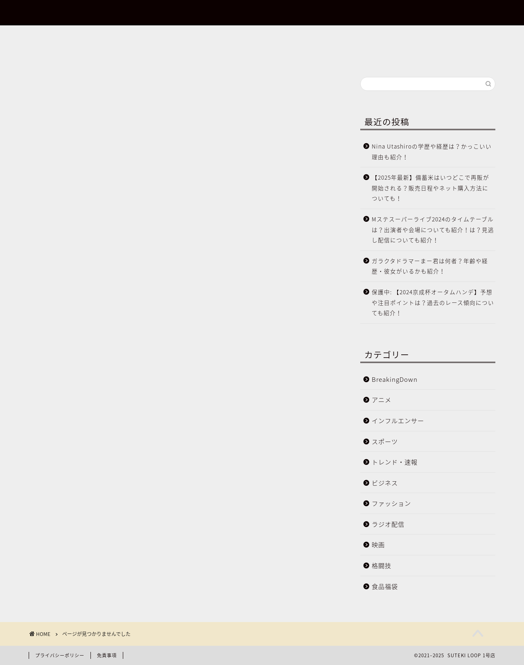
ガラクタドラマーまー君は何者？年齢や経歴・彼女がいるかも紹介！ (430, 266)
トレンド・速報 (85, 482)
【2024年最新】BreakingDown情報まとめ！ (87, 31)
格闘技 (71, 542)
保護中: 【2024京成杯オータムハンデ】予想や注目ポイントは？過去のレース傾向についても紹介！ (433, 302)
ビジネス (75, 494)
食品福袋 (75, 554)
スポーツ (75, 470)
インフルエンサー (89, 457)
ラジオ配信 (78, 518)
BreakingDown (85, 433)
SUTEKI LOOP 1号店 (262, 12)
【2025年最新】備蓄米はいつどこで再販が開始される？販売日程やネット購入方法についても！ (430, 187)
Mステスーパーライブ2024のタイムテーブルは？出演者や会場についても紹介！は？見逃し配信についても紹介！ (433, 229)
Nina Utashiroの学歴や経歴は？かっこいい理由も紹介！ (432, 151)
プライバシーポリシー (51, 60)
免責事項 (107, 655)
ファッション (82, 506)
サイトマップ (37, 50)
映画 (68, 530)
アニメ (71, 446)
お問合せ (30, 40)
